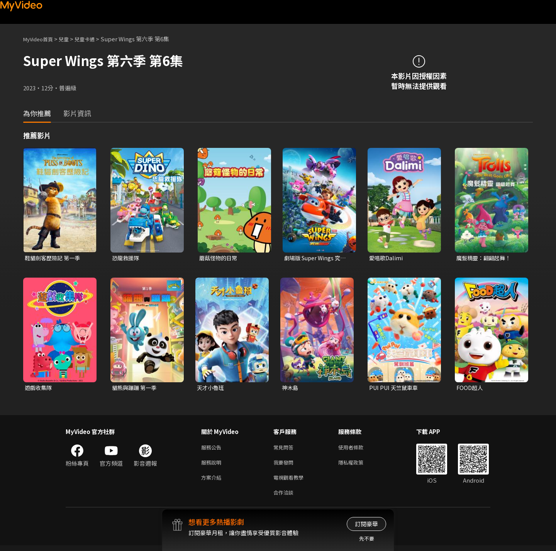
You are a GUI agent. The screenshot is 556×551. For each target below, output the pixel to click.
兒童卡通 (93, 39)
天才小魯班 (211, 389)
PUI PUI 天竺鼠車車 (395, 389)
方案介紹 (212, 481)
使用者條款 (357, 449)
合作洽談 (285, 497)
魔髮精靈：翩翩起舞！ (485, 258)
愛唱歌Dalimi (386, 258)
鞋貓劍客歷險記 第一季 (54, 258)
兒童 (70, 39)
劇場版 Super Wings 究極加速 (317, 258)
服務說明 (212, 465)
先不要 (366, 538)
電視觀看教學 (290, 481)
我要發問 (285, 465)
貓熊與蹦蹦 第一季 (135, 389)
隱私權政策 (357, 465)
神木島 (290, 389)
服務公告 (212, 449)
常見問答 (285, 449)
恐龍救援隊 (126, 258)
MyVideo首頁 (40, 39)
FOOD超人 (470, 389)
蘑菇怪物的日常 (219, 258)
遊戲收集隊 (39, 389)
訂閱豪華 (366, 524)
